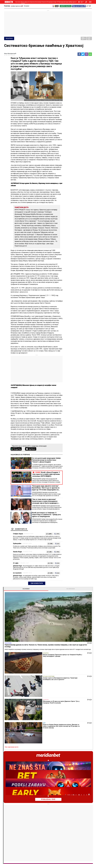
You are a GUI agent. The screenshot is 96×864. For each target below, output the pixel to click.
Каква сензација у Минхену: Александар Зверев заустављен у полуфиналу (41, 766)
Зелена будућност (70, 832)
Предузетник (69, 810)
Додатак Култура (55, 825)
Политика (7, 6)
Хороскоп (68, 613)
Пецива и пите (54, 814)
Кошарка (79, 91)
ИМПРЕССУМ (59, 861)
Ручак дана (53, 812)
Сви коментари (37, 583)
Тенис (30, 742)
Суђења (37, 810)
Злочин (37, 806)
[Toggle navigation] (90, 2)
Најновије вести (9, 853)
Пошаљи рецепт (55, 816)
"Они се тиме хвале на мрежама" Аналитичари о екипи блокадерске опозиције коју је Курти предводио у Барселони (45, 501)
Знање (67, 830)
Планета (44, 2)
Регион (82, 808)
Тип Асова (38, 830)
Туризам (83, 836)
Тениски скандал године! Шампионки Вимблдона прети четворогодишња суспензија (41, 782)
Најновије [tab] (71, 58)
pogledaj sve (78, 179)
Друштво (27, 2)
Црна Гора (75, 2)
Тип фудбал (38, 823)
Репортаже (50, 2)
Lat (87, 6)
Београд (61, 2)
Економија (38, 2)
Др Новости (84, 826)
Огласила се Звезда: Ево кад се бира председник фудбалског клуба (63, 790)
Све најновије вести (72, 127)
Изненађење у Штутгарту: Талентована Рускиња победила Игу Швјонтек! (40, 790)
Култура (66, 2)
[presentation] (66, 382)
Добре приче (9, 808)
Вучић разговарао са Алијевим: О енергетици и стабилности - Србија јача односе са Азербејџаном (46, 514)
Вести (22, 2)
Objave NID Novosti (72, 863)
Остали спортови (80, 100)
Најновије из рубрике (20, 455)
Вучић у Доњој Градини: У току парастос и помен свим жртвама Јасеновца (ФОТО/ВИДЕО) (46, 474)
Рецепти (53, 803)
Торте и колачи (54, 806)
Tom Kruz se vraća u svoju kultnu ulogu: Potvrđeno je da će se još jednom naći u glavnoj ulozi (83, 278)
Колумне (26, 6)
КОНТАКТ (51, 861)
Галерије (8, 848)
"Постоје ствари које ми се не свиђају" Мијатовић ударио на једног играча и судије (63, 774)
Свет (78, 118)
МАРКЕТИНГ (68, 861)
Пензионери (23, 810)
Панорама (68, 78)
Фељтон (22, 808)
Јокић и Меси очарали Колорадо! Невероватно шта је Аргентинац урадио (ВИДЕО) (63, 766)
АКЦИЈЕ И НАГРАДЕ (79, 861)
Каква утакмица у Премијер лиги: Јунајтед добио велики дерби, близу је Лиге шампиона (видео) (63, 782)
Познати (79, 109)
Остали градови (70, 686)
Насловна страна (72, 364)
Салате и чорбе (54, 808)
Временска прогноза (73, 646)
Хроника (32, 2)
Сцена (7, 845)
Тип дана (37, 825)
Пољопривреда (69, 808)
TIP (58, 2)
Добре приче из (17, 6)
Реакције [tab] (85, 460)
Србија (70, 2)
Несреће (37, 812)
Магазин (78, 246)
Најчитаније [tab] (85, 58)
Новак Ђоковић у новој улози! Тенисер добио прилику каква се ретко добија (41, 774)
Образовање (24, 812)
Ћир (90, 6)
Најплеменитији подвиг (10, 826)
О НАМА (44, 861)
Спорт (54, 2)
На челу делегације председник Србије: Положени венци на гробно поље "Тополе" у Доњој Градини (46, 460)
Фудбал (53, 742)
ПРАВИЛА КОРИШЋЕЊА (58, 863)
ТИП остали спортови (38, 828)
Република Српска (9, 840)
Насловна (18, 2)
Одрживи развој (68, 821)
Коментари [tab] (71, 460)
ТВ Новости (53, 827)
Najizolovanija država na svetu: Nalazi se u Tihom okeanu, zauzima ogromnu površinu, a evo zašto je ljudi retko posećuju (77, 269)
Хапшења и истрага (41, 808)
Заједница (68, 828)
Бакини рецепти (55, 810)
